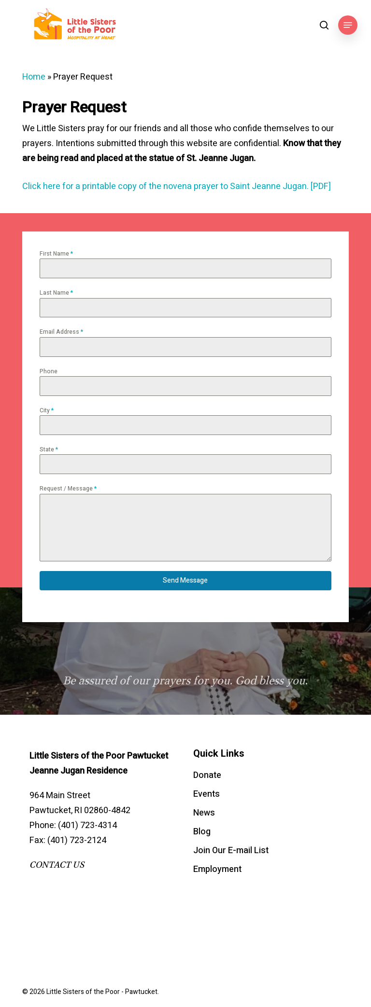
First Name (56, 253)
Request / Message (68, 488)
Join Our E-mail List (231, 850)
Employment (217, 869)
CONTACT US (56, 865)
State (49, 449)
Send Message (185, 580)
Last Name (56, 292)
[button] (347, 25)
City (47, 410)
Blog (202, 831)
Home (33, 76)
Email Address (61, 331)
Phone (48, 371)
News (204, 812)
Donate (207, 775)
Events (206, 794)
